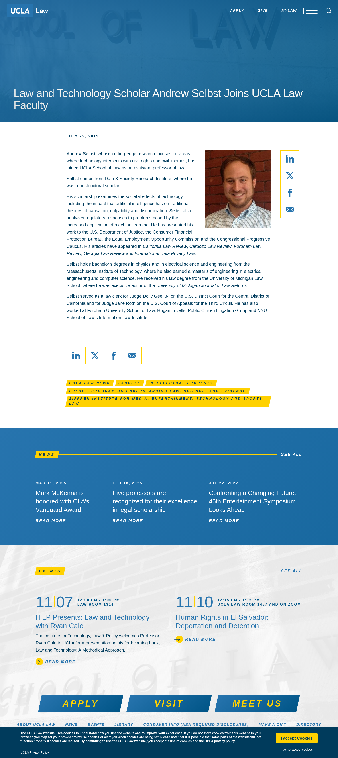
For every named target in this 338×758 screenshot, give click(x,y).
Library (123, 725)
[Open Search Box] (328, 11)
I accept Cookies (297, 738)
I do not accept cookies (297, 749)
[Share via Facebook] (290, 193)
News (71, 725)
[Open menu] (311, 11)
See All (291, 454)
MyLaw (281, 10)
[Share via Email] (290, 210)
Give (254, 10)
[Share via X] (290, 176)
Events (96, 725)
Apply (229, 10)
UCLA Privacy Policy (34, 752)
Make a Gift (273, 725)
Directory (308, 725)
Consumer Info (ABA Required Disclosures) (196, 725)
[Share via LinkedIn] (290, 159)
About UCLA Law (36, 725)
